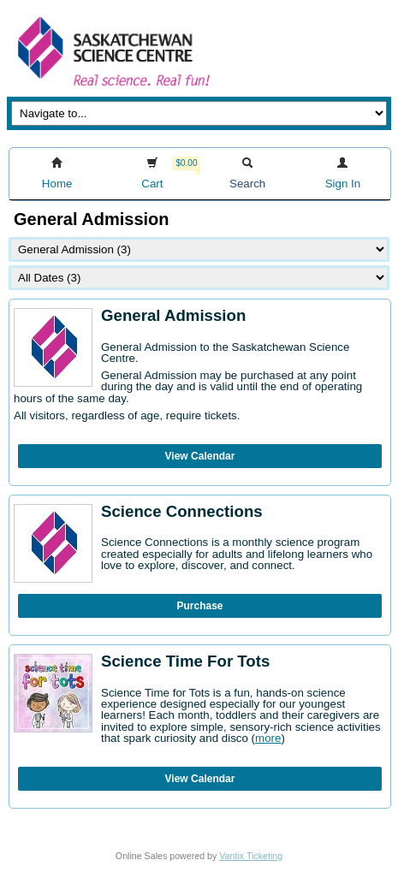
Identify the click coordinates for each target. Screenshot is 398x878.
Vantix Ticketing (250, 856)
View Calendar (200, 456)
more (268, 738)
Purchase (199, 606)
